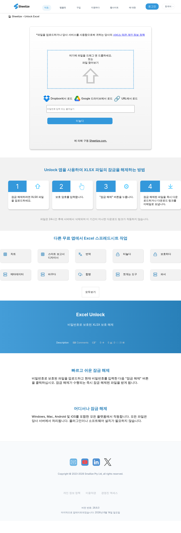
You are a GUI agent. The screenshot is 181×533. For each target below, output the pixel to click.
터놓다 (80, 120)
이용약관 (91, 493)
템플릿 (63, 7)
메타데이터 (17, 274)
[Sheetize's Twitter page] (107, 462)
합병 (88, 274)
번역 (88, 254)
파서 (163, 274)
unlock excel (31, 16)
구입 (78, 7)
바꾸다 (52, 274)
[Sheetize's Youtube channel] (85, 462)
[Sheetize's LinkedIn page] (96, 462)
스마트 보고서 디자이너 (56, 255)
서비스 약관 (120, 34)
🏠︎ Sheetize (15, 16)
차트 (13, 254)
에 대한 (132, 7)
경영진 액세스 (108, 493)
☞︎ (94, 342)
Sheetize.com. (98, 140)
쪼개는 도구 (130, 274)
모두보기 (90, 292)
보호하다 (166, 254)
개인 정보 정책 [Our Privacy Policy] (136, 34)
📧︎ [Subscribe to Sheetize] (73, 462)
